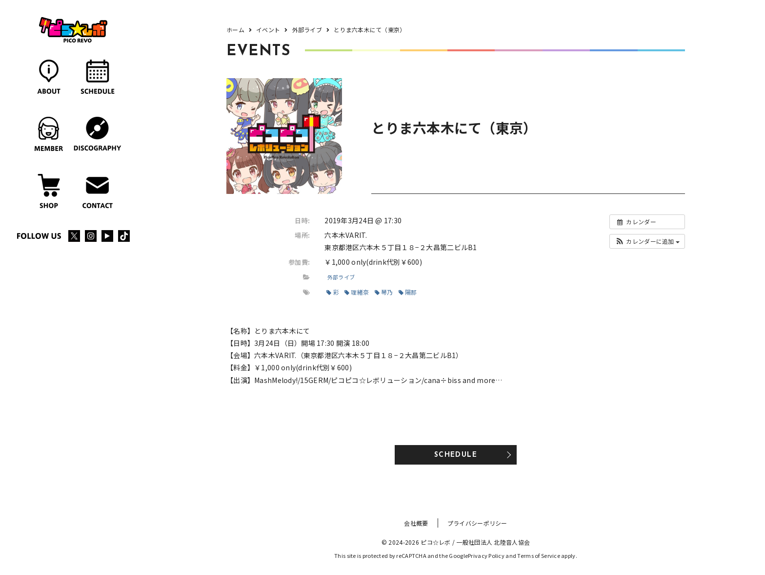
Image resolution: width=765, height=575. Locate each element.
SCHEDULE (455, 455)
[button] (647, 241)
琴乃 (384, 292)
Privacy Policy (486, 555)
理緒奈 (356, 292)
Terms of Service (538, 555)
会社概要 (416, 523)
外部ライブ (341, 277)
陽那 (408, 292)
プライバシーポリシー (477, 523)
